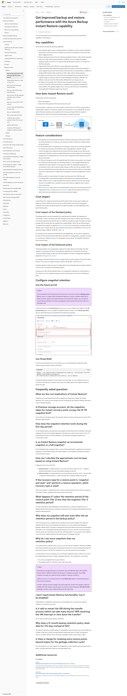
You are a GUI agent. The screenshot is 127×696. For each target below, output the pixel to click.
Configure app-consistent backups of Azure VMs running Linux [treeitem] (15, 120)
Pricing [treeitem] (6, 32)
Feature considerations (109, 19)
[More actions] (90, 12)
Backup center (85, 294)
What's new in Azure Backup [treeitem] (12, 30)
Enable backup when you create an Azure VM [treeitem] (15, 81)
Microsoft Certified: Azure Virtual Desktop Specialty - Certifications (53, 673)
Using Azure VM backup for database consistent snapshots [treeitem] (14, 129)
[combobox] (13, 14)
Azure (42, 12)
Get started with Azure (118, 6)
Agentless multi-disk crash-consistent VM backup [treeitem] (14, 48)
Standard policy (45, 187)
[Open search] (119, 2)
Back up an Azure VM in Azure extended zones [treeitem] (14, 91)
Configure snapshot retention (111, 23)
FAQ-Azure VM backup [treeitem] (10, 52)
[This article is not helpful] (118, 31)
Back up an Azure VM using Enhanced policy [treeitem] (14, 86)
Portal (108, 6)
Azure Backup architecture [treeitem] (11, 27)
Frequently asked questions (110, 26)
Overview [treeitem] (7, 44)
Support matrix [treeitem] (8, 55)
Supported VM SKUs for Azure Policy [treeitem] (14, 58)
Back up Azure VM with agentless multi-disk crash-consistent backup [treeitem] (15, 97)
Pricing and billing (64, 225)
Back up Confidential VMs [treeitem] (13, 112)
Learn (37, 12)
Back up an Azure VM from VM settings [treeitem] (15, 103)
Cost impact (107, 21)
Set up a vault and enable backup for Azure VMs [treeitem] (15, 108)
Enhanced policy (63, 190)
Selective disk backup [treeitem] (12, 125)
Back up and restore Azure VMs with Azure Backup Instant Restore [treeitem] (15, 75)
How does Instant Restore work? (112, 17)
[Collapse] (23, 10)
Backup (48, 12)
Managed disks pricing (49, 256)
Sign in (123, 2)
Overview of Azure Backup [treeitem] (11, 24)
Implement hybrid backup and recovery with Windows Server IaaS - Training (55, 663)
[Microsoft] (3, 2)
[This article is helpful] (116, 31)
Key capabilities (108, 15)
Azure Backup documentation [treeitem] (10, 18)
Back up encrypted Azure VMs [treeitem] (14, 115)
